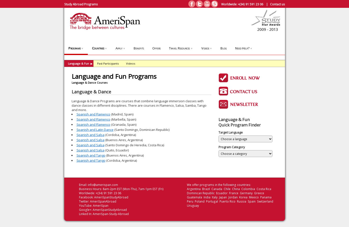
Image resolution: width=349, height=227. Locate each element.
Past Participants (108, 63)
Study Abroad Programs (81, 4)
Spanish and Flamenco (93, 114)
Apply (120, 48)
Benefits (139, 48)
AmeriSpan (100, 206)
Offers (156, 48)
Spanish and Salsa (90, 135)
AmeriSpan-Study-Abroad (111, 214)
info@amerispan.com (103, 185)
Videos (206, 48)
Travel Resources (181, 48)
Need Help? (243, 48)
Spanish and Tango (91, 155)
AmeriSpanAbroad (103, 201)
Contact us (277, 4)
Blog (223, 48)
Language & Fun (80, 63)
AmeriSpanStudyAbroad (111, 197)
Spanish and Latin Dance (95, 129)
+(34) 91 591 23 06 (250, 4)
